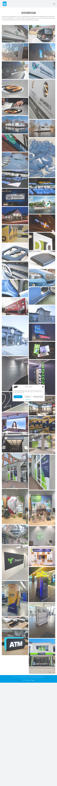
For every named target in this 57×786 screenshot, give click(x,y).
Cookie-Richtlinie (28, 399)
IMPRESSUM (30, 676)
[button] (43, 386)
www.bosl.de (21, 676)
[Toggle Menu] (54, 3)
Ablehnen (28, 396)
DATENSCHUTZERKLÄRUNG (39, 676)
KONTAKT (26, 676)
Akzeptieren (18, 396)
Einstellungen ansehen (38, 396)
